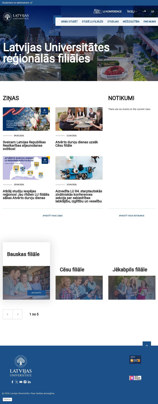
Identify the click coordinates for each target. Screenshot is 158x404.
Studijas (113, 21)
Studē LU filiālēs (92, 21)
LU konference (107, 11)
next (17, 332)
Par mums (150, 21)
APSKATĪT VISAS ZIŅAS (53, 215)
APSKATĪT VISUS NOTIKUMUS (131, 215)
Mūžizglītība (131, 21)
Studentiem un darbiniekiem (17, 2)
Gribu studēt (69, 21)
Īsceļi (132, 11)
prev (8, 332)
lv (152, 11)
